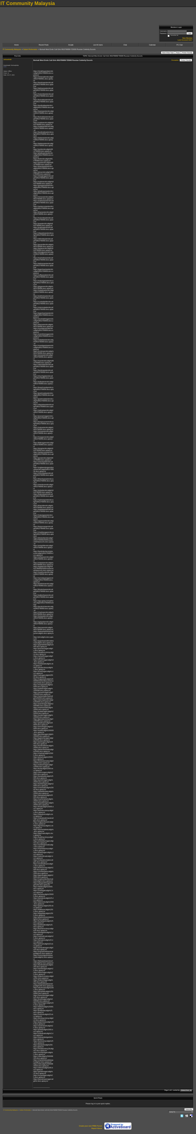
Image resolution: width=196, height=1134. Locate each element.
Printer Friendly (187, 52)
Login (189, 33)
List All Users (98, 45)
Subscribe (189, 1109)
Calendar (152, 45)
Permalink (175, 60)
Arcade (70, 45)
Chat (125, 45)
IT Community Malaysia (12, 49)
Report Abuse (96, 1128)
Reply (178, 52)
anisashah (8, 59)
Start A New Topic (168, 52)
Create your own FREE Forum (90, 1126)
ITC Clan (179, 45)
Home (16, 45)
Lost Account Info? (185, 40)
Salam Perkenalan (30, 49)
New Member (187, 38)
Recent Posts (43, 45)
